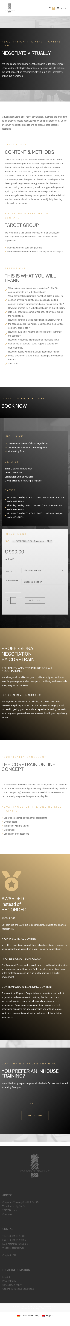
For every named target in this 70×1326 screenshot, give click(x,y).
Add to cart (35, 600)
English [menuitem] (49, 1315)
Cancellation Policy (11, 1284)
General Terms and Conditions (18, 1288)
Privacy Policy (9, 1280)
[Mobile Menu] (61, 8)
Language (12, 580)
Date (9, 571)
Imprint (6, 1276)
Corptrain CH (9, 1255)
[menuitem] (28, 1315)
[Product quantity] (13, 600)
